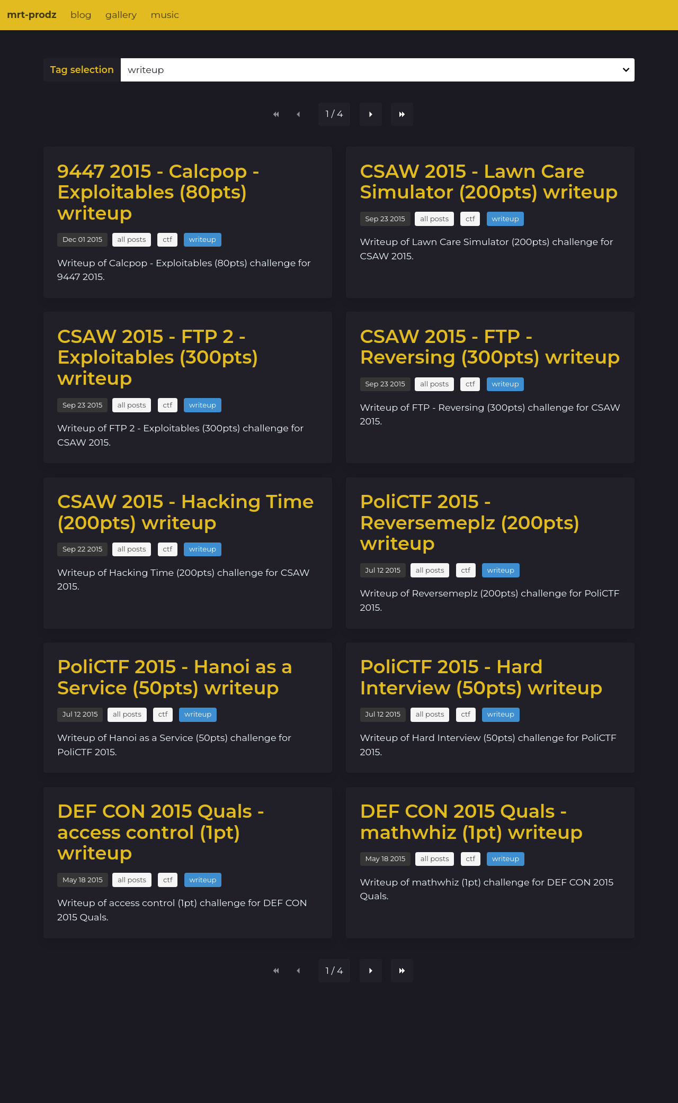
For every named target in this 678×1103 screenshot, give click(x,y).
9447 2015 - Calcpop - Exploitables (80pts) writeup (158, 192)
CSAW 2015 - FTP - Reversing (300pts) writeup (490, 347)
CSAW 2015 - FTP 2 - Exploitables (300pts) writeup (157, 357)
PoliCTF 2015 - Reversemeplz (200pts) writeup (470, 522)
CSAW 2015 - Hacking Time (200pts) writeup (185, 512)
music (164, 14)
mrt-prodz (31, 14)
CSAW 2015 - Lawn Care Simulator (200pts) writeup (489, 182)
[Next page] (371, 114)
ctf (167, 239)
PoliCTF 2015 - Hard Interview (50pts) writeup (481, 677)
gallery (121, 14)
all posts (132, 239)
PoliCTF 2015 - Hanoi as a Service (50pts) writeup (174, 677)
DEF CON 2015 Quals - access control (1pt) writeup (160, 832)
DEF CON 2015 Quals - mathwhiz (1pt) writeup (471, 822)
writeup (202, 239)
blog (81, 14)
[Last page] (402, 114)
